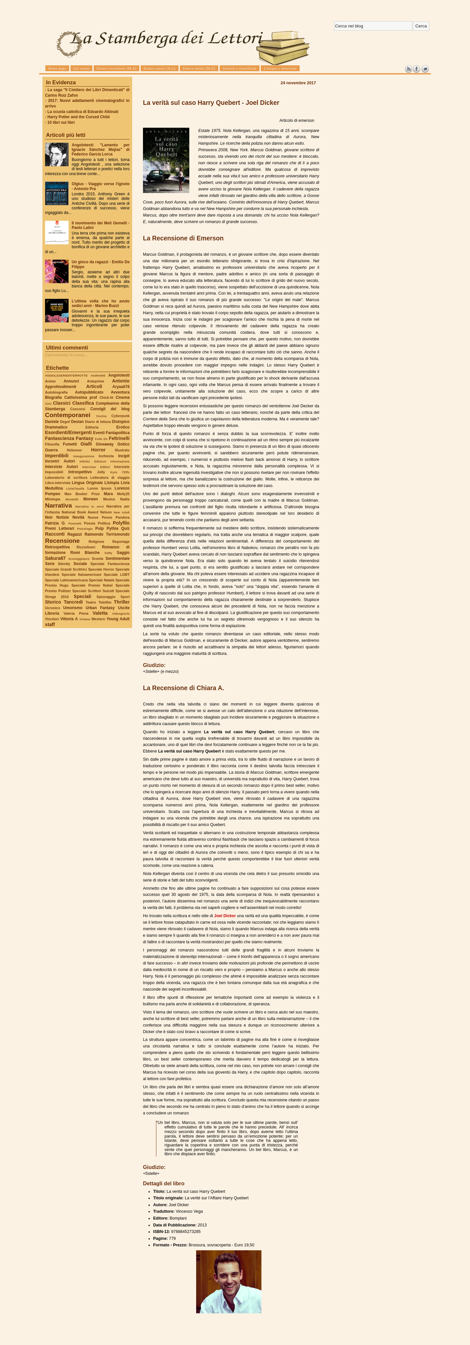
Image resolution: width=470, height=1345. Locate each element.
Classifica (83, 403)
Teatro (91, 602)
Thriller (122, 602)
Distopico (121, 421)
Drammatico (56, 427)
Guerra (51, 450)
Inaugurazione (83, 456)
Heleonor (74, 450)
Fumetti (70, 444)
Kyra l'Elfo (120, 472)
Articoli (94, 386)
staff (50, 624)
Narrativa (58, 505)
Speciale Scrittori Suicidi (93, 591)
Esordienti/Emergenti (68, 432)
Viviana (84, 619)
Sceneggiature (78, 558)
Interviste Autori (61, 466)
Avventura (120, 392)
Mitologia (52, 499)
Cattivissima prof (80, 397)
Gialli (86, 443)
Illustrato (122, 450)
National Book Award (80, 512)
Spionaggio (106, 597)
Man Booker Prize (82, 494)
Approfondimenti (60, 386)
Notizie (62, 517)
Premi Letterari (59, 528)
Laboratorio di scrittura (66, 477)
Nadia (125, 499)
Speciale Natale (101, 580)
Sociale (80, 563)
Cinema (123, 397)
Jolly (101, 472)
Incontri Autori (60, 461)
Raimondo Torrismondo (107, 534)
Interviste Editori (96, 467)
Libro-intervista (57, 483)
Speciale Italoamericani (82, 574)
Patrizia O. (55, 523)
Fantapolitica (118, 432)
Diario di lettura (98, 422)
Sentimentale (117, 558)
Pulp (99, 528)
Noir (49, 517)
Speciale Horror (101, 569)
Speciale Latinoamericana (66, 580)
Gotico (123, 444)
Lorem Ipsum (99, 488)
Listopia (111, 482)
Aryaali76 (121, 386)
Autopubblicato (89, 392)
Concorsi (77, 409)
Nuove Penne (100, 517)
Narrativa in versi (89, 506)
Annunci (71, 381)
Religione (96, 541)
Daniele (52, 421)
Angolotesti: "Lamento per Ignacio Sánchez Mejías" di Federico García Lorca (101, 149)
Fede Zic (101, 439)
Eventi (99, 432)
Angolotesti (119, 375)
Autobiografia (56, 392)
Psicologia (84, 528)
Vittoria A (69, 619)
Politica (104, 523)
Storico (53, 602)
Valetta (100, 613)
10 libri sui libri (61, 122)
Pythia (112, 528)
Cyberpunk (120, 416)
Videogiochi (121, 613)
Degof (65, 422)
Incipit (124, 456)
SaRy (108, 553)
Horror (98, 449)
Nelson (106, 512)
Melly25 (123, 494)
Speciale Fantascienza (110, 564)
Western (98, 619)
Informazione (120, 461)
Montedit (71, 499)
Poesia (89, 523)
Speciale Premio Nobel (92, 585)
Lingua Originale (87, 482)
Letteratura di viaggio (110, 477)
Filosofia (52, 444)
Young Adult (118, 619)
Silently (64, 564)
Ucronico (52, 608)
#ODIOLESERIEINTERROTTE (66, 375)
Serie (50, 563)
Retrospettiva (57, 547)
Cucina (101, 416)
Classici (61, 403)
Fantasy (84, 438)
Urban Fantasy (100, 608)
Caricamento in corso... (66, 355)
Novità (78, 517)
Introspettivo (80, 472)
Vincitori (52, 619)
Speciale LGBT (117, 574)
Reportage (121, 541)
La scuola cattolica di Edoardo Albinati (82, 111)
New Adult (122, 512)
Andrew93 (98, 375)
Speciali (82, 596)
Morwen (90, 499)
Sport (125, 597)
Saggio (123, 552)
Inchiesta (106, 456)
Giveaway (105, 444)
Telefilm (105, 602)
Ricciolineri (85, 547)
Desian (77, 421)
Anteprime (95, 381)
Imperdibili (57, 455)
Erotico (123, 427)
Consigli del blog (110, 409)
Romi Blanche (85, 552)
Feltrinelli (119, 438)
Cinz (48, 403)
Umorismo (73, 608)
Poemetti (74, 523)
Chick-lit (106, 397)
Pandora (123, 517)
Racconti (55, 534)
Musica (109, 499)
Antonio (121, 380)
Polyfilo (121, 523)
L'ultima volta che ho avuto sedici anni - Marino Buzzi (101, 303)
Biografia (53, 397)
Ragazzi (75, 534)
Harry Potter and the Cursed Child (78, 117)
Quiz (125, 528)
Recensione (62, 540)
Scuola (97, 558)
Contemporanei (67, 415)
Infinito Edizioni (93, 461)
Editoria (92, 427)
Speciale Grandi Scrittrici (66, 569)
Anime (50, 381)
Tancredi (73, 602)
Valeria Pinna (76, 613)
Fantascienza (59, 438)
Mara (108, 494)
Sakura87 (55, 558)
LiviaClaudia (75, 488)
